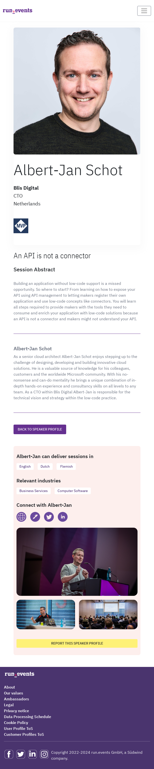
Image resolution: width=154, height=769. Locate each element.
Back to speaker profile (40, 429)
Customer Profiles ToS (24, 734)
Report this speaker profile (77, 643)
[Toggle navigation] (144, 11)
